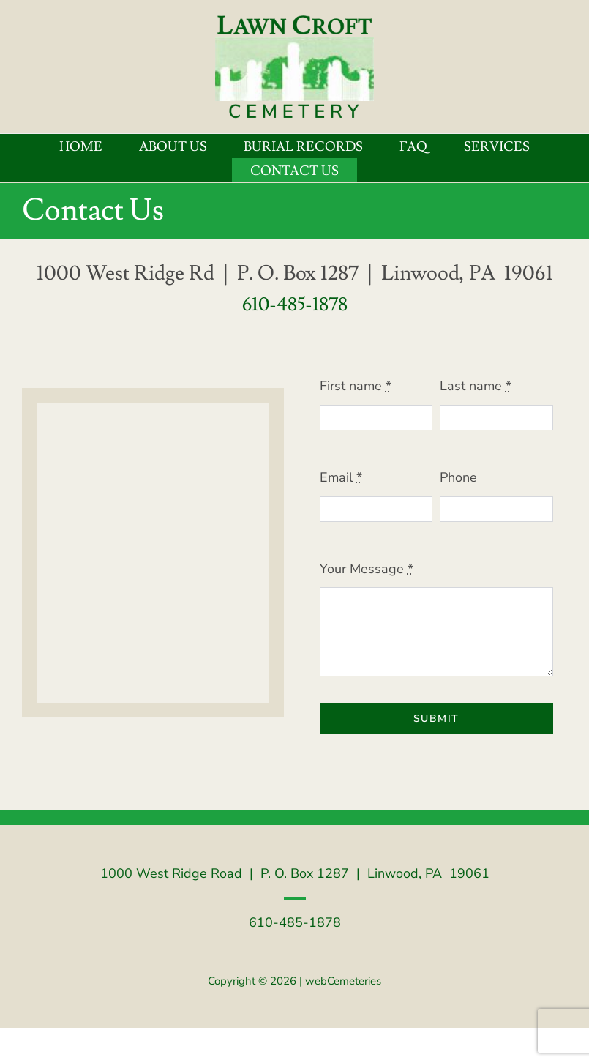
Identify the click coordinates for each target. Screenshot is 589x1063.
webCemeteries (343, 981)
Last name (475, 386)
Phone (458, 477)
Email (341, 477)
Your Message (366, 569)
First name (355, 386)
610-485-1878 (295, 304)
